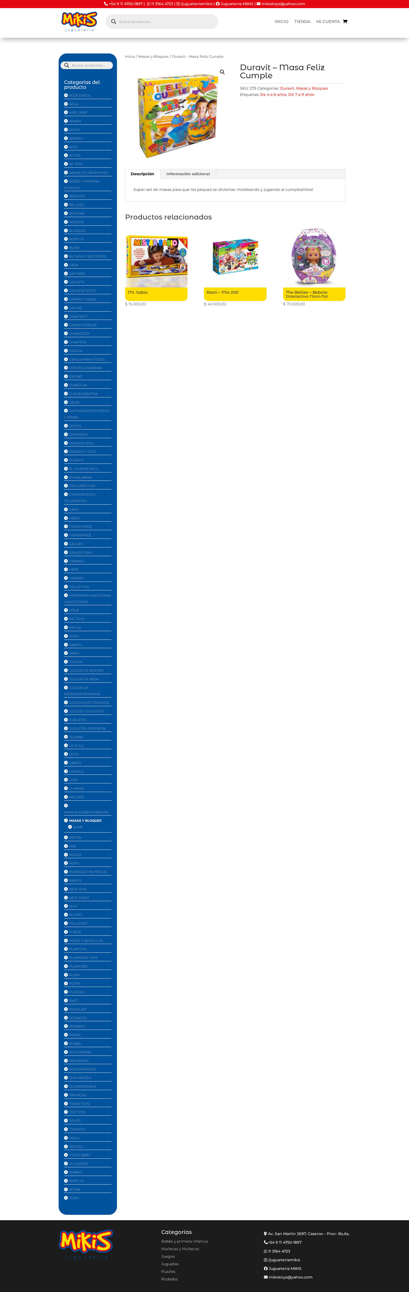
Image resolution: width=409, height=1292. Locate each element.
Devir (74, 402)
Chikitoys (77, 342)
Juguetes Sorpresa (87, 728)
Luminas (76, 788)
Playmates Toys (83, 958)
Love (73, 780)
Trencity (77, 1129)
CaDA (73, 265)
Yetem (74, 1190)
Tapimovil (78, 1095)
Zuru (74, 1198)
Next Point (79, 898)
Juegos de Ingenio (86, 670)
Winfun (76, 1181)
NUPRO (75, 915)
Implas (75, 627)
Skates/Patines (82, 1069)
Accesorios (79, 95)
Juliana (76, 737)
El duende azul (84, 469)
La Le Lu (76, 745)
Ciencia (75, 351)
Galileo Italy (80, 552)
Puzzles (77, 992)
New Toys (78, 889)
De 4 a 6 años (273, 94)
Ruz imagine (80, 1052)
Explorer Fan (82, 486)
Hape (74, 569)
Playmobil (78, 966)
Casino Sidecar (83, 325)
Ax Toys (76, 164)
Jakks (74, 653)
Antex (74, 130)
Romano (77, 1026)
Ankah (75, 121)
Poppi (74, 984)
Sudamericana (82, 1086)
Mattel (75, 838)
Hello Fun (79, 587)
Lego (73, 754)
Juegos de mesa (83, 679)
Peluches (78, 923)
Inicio (282, 22)
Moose (75, 855)
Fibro (74, 518)
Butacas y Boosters (87, 256)
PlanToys (78, 949)
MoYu (74, 863)
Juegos (76, 662)
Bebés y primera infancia (184, 1241)
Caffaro (77, 274)
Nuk (73, 906)
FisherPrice (80, 535)
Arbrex (76, 138)
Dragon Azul (81, 443)
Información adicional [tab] (188, 173)
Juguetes (78, 720)
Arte (73, 147)
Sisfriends (79, 1061)
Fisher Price (80, 527)
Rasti (73, 1001)
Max (72, 846)
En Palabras (80, 477)
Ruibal (75, 1043)
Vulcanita (78, 1164)
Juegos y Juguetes (86, 711)
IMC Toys (76, 619)
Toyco (75, 1121)
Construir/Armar (85, 368)
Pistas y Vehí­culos (86, 941)
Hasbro (76, 578)
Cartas (75, 308)
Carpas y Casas (82, 299)
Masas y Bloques (153, 57)
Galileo (76, 544)
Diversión (78, 434)
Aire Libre (78, 112)
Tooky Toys (79, 1104)
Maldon (76, 797)
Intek (74, 636)
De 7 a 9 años (301, 94)
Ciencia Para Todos (87, 359)
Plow (74, 975)
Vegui (74, 1138)
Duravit (287, 88)
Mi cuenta (328, 22)
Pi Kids (75, 932)
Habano (76, 561)
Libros (75, 763)
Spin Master (80, 1078)
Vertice (76, 1147)
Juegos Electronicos (89, 703)
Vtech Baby (79, 1155)
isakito (75, 645)
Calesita (76, 282)
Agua (74, 104)
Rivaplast (78, 1009)
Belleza (76, 205)
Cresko (75, 376)
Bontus (76, 239)
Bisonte (76, 222)
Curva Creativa (83, 394)
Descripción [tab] (142, 173)
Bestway (77, 213)
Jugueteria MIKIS (234, 3)
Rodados (77, 1018)
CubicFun (78, 385)
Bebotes (77, 196)
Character (79, 334)
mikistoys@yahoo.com (281, 3)
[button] (222, 72)
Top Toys (77, 1112)
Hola (74, 610)
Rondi (75, 1035)
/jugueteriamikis (197, 3)
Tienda (302, 22)
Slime (78, 827)
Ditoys (75, 426)
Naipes (75, 880)
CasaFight (78, 316)
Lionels (76, 771)
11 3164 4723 (162, 3)
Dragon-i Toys (82, 451)
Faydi (74, 510)
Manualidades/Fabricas (86, 812)
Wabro (75, 1172)
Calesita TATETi (82, 291)
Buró (74, 248)
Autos (75, 155)
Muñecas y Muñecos (88, 872)
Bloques (77, 231)
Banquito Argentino (88, 173)
